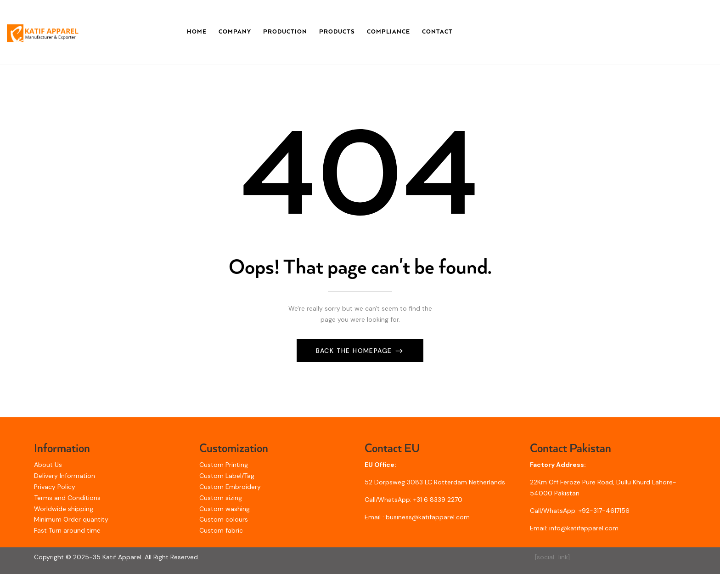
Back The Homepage (355, 351)
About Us (48, 464)
